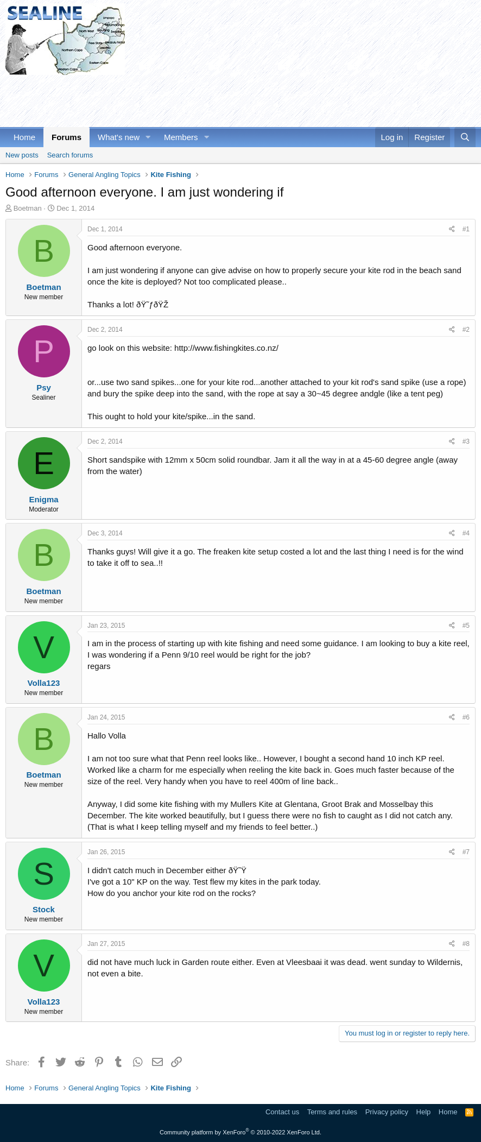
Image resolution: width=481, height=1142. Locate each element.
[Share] (452, 229)
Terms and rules (332, 1112)
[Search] (465, 137)
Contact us (282, 1112)
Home (24, 137)
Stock (44, 909)
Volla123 (44, 682)
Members (181, 137)
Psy (43, 387)
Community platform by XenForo (240, 1132)
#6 (466, 717)
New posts (22, 155)
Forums (66, 137)
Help (423, 1112)
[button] (148, 137)
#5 (466, 625)
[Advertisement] (203, 99)
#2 (466, 329)
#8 (466, 944)
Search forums (70, 155)
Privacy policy (386, 1112)
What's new (119, 137)
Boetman (28, 208)
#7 (466, 852)
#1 (466, 229)
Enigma (43, 499)
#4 (466, 533)
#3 (466, 441)
